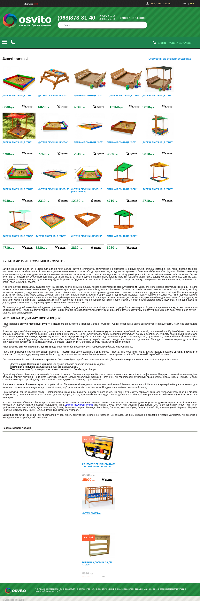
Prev (99, 437)
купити (29, 107)
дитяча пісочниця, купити (79, 404)
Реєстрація (164, 4)
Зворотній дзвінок (133, 18)
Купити (108, 479)
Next (100, 574)
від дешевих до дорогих (177, 58)
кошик (162, 42)
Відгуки (28, 4)
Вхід (153, 4)
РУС (185, 4)
